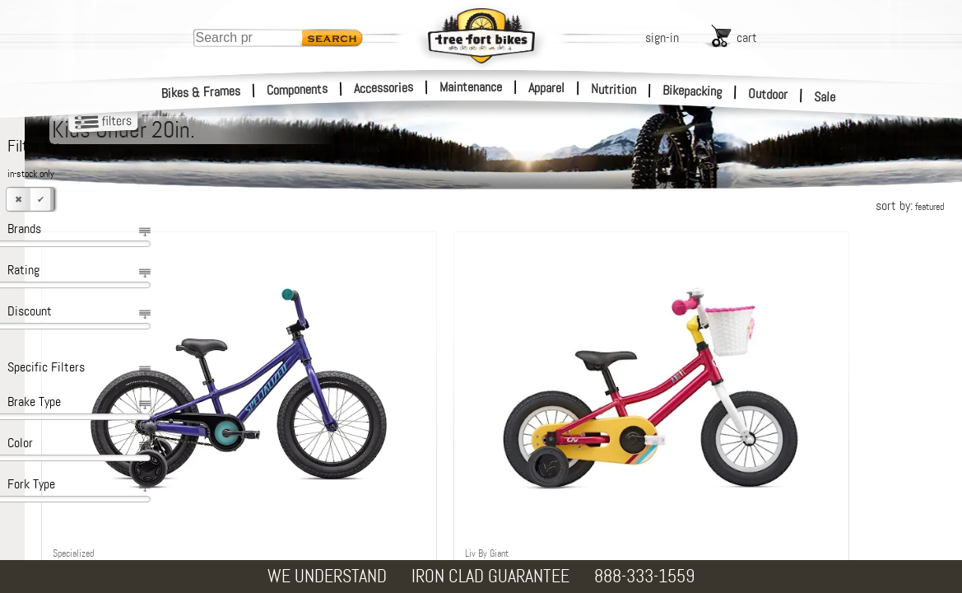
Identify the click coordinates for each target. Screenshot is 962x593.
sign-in (662, 37)
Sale (825, 97)
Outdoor (768, 94)
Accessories (383, 87)
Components (297, 89)
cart (747, 37)
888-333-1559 (644, 576)
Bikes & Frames (201, 92)
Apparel (546, 87)
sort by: (910, 205)
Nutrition (613, 89)
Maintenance (470, 87)
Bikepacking (692, 91)
